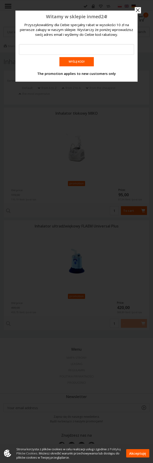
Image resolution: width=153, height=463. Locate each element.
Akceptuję (137, 453)
